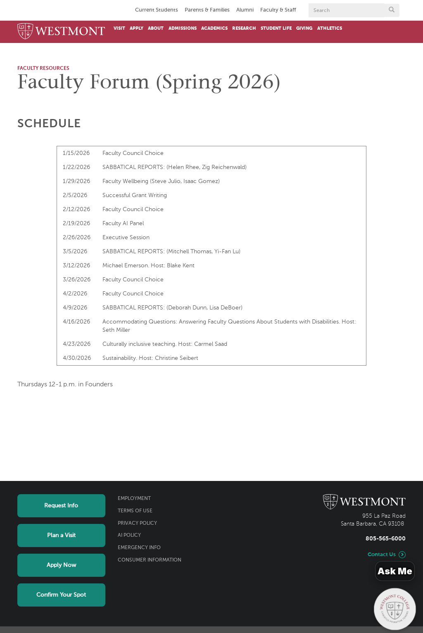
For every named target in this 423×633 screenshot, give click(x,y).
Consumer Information (149, 560)
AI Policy (129, 535)
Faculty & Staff (278, 10)
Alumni (245, 10)
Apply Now (61, 565)
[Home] (61, 32)
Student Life (276, 28)
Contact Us (382, 554)
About (156, 28)
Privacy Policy (137, 523)
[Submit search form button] (391, 10)
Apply (136, 28)
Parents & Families (207, 10)
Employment (134, 498)
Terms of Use (135, 511)
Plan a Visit (61, 535)
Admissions (183, 28)
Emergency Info (139, 547)
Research (244, 28)
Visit (119, 28)
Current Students (156, 10)
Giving (304, 28)
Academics (214, 28)
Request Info (61, 506)
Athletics (329, 28)
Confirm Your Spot (61, 595)
